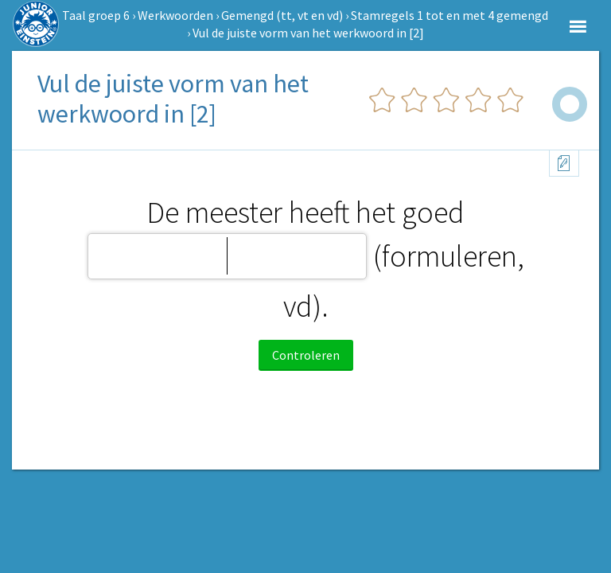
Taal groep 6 (96, 15)
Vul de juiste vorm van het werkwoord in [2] (308, 33)
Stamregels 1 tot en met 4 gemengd (449, 15)
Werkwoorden (175, 15)
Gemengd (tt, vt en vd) (282, 15)
